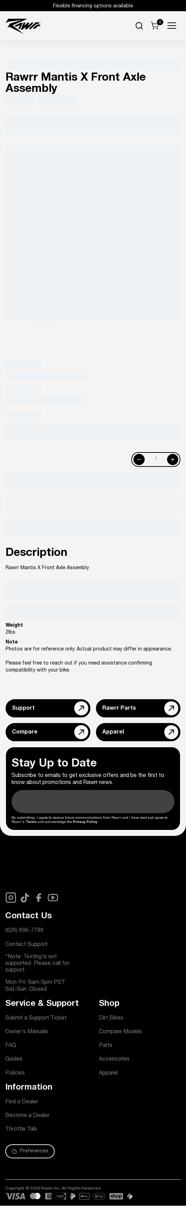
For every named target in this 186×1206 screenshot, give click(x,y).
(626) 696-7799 (24, 931)
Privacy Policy (85, 822)
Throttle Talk (21, 1129)
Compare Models (120, 1032)
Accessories (114, 1059)
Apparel (108, 1073)
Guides (13, 1059)
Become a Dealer (27, 1116)
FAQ (10, 1046)
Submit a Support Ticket (36, 1018)
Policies (15, 1073)
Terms (31, 822)
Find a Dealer (21, 1102)
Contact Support (26, 945)
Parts (105, 1046)
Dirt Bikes (111, 1018)
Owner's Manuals (26, 1032)
